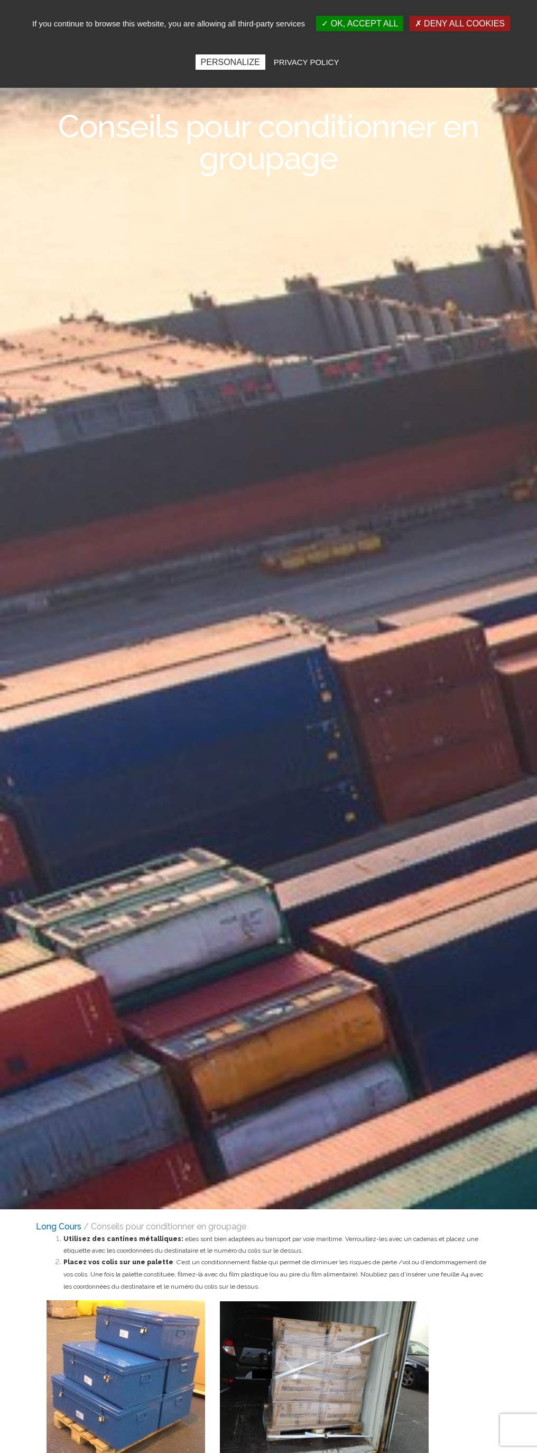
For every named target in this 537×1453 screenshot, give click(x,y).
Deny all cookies (460, 23)
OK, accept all (359, 23)
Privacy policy (306, 62)
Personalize (230, 62)
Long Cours (58, 1226)
